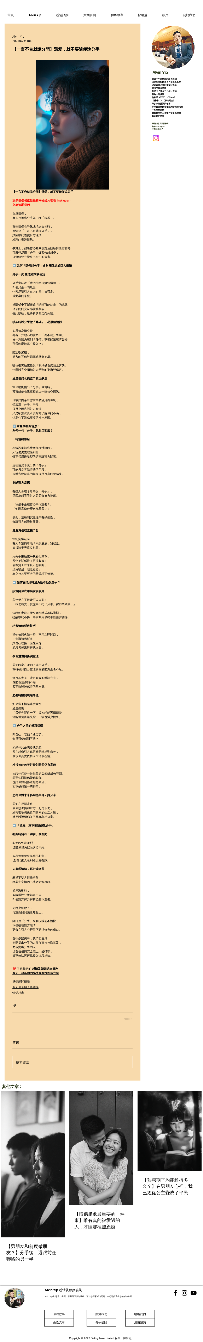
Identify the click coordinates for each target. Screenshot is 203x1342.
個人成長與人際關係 (25, 987)
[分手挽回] (101, 1322)
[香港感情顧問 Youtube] (193, 1293)
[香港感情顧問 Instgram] (184, 1293)
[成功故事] (59, 1314)
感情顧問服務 (21, 981)
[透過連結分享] (14, 1006)
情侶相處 (18, 993)
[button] (62, 15)
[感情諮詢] (140, 1322)
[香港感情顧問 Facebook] (175, 1293)
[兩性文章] (59, 1322)
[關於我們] (101, 1314)
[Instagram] (156, 138)
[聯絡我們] (140, 1314)
